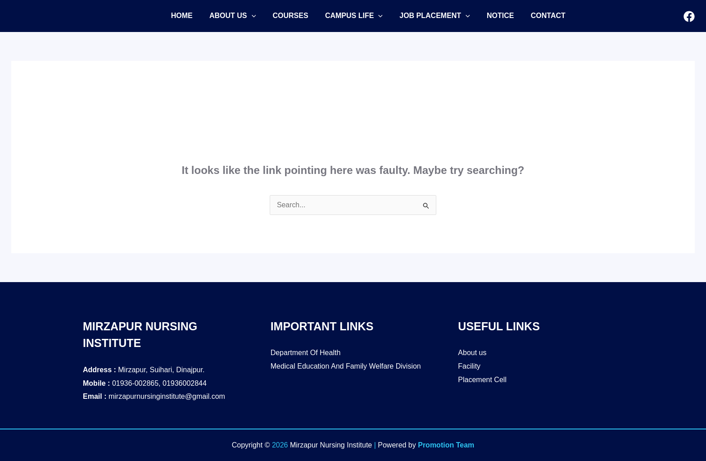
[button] (229, 16)
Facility (469, 366)
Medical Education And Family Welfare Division (346, 366)
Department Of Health (306, 352)
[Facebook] (689, 16)
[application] (248, 16)
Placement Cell (482, 379)
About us (472, 352)
